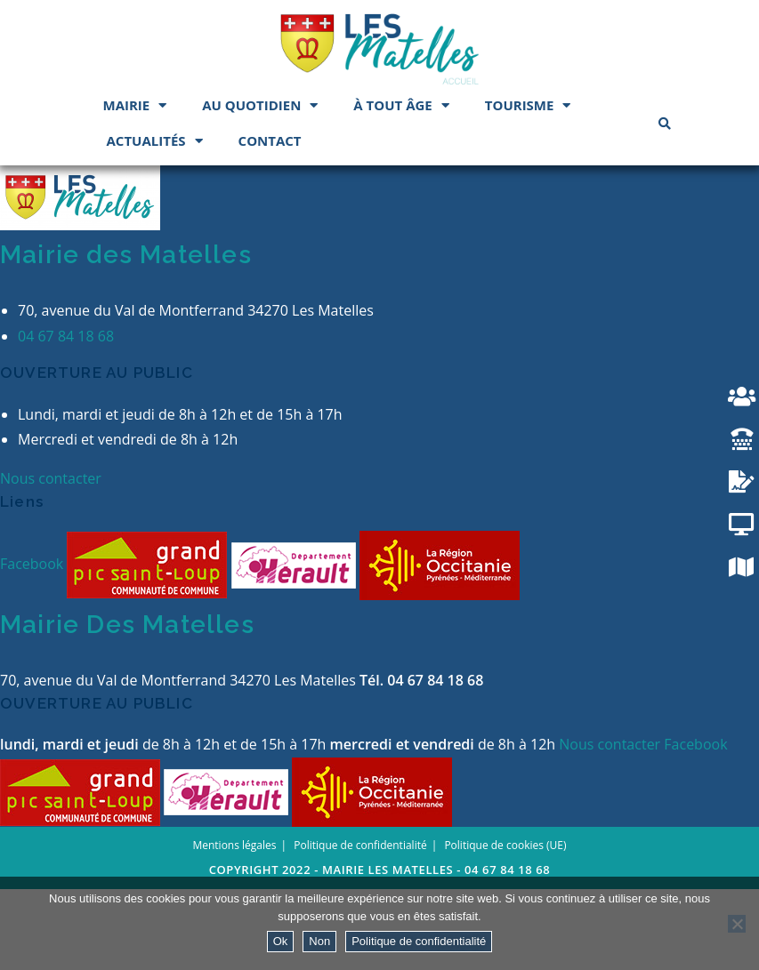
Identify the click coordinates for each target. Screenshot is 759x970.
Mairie (135, 105)
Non (319, 941)
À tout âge (400, 105)
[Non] (737, 924)
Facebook (33, 643)
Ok (280, 941)
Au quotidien (260, 105)
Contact (270, 140)
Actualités (155, 140)
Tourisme (528, 105)
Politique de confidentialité (418, 941)
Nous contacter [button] (50, 559)
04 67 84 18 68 (66, 416)
